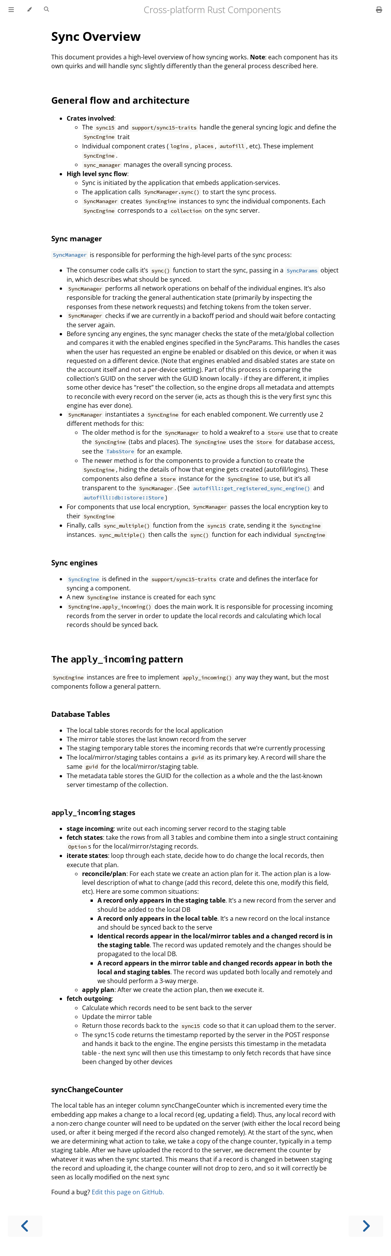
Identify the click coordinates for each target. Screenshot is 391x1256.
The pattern (117, 658)
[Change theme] (29, 9)
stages (93, 812)
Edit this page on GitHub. (128, 1192)
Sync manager (76, 238)
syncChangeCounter (87, 1089)
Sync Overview (96, 36)
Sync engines (74, 562)
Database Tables (80, 714)
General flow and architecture (120, 100)
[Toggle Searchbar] (46, 9)
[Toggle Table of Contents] (11, 9)
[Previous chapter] (25, 1226)
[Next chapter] (366, 1226)
